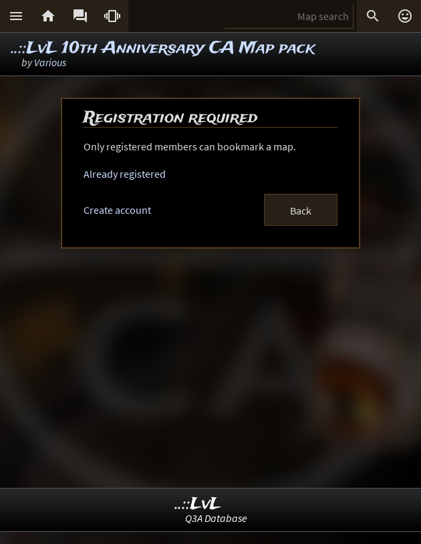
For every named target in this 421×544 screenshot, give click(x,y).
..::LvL (198, 504)
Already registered (125, 173)
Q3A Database (216, 518)
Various (50, 62)
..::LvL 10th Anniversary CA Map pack (163, 48)
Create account (117, 210)
